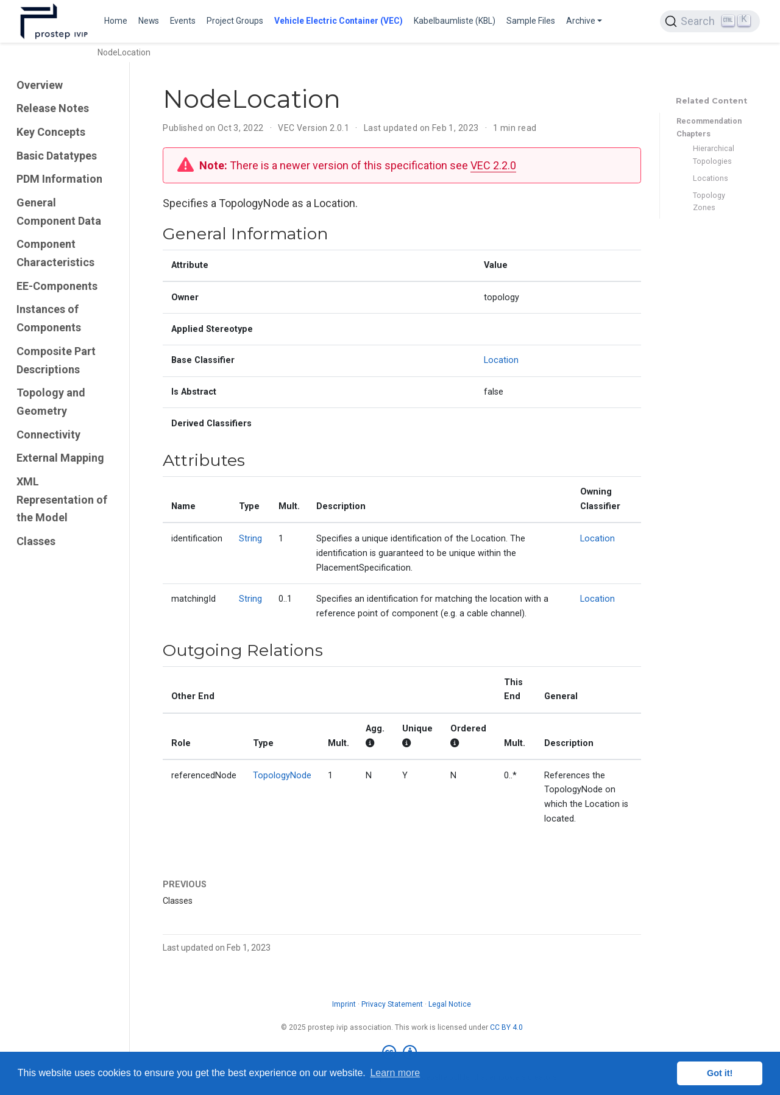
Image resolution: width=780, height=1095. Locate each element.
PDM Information (59, 178)
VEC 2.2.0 (493, 165)
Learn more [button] (395, 1073)
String (250, 538)
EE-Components (57, 286)
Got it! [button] (719, 1073)
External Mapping (60, 457)
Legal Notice (449, 1004)
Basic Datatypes (56, 155)
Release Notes (52, 108)
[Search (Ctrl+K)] (710, 21)
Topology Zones (709, 202)
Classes (35, 541)
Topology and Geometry (50, 401)
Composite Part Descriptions (56, 360)
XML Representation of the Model (61, 499)
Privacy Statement (392, 1004)
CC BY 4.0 (506, 1027)
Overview (39, 85)
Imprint (344, 1004)
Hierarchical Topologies (713, 155)
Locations (710, 178)
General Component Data (58, 211)
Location (501, 360)
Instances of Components (48, 318)
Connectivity (48, 434)
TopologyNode (282, 775)
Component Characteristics (55, 253)
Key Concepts (50, 131)
